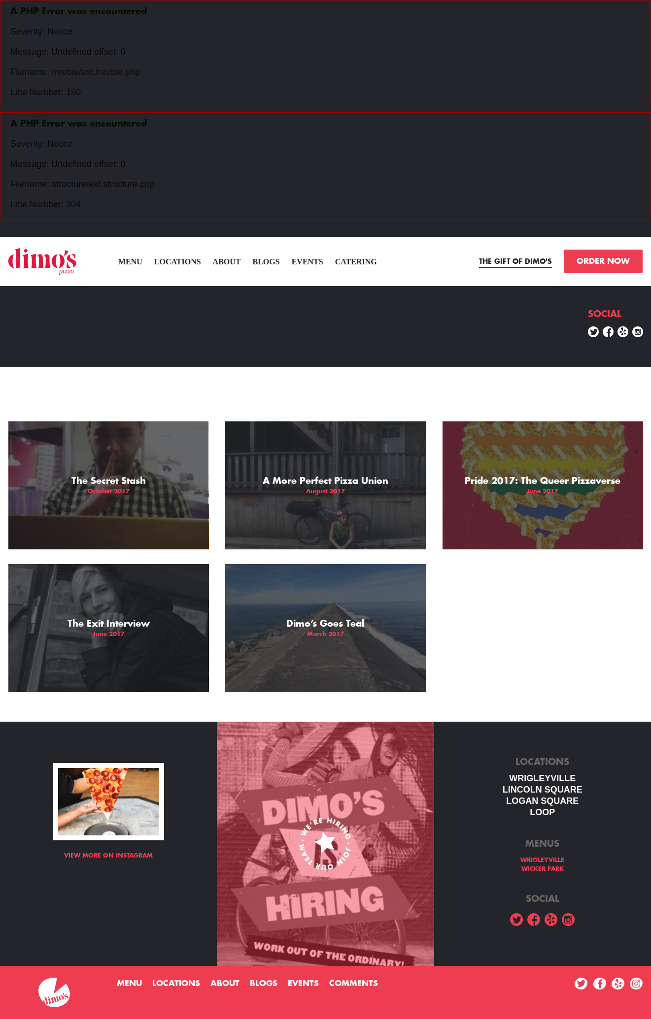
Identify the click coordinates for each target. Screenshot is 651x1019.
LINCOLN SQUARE (542, 790)
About (227, 261)
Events (307, 261)
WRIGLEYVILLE (542, 778)
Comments (353, 983)
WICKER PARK (542, 869)
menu (130, 261)
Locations (177, 261)
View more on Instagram (108, 856)
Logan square (542, 801)
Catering (356, 261)
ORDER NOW (603, 261)
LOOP (542, 812)
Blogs (266, 261)
